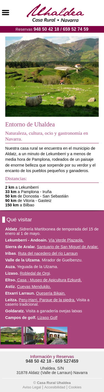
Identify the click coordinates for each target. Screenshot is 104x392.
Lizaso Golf (47, 317)
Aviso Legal (31, 387)
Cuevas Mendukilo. (34, 286)
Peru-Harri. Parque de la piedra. (47, 300)
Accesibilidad (54, 387)
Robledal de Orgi (35, 273)
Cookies (75, 387)
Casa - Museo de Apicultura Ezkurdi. (49, 280)
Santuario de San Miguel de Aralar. (67, 247)
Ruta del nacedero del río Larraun (48, 253)
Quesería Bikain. (50, 293)
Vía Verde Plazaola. (66, 240)
